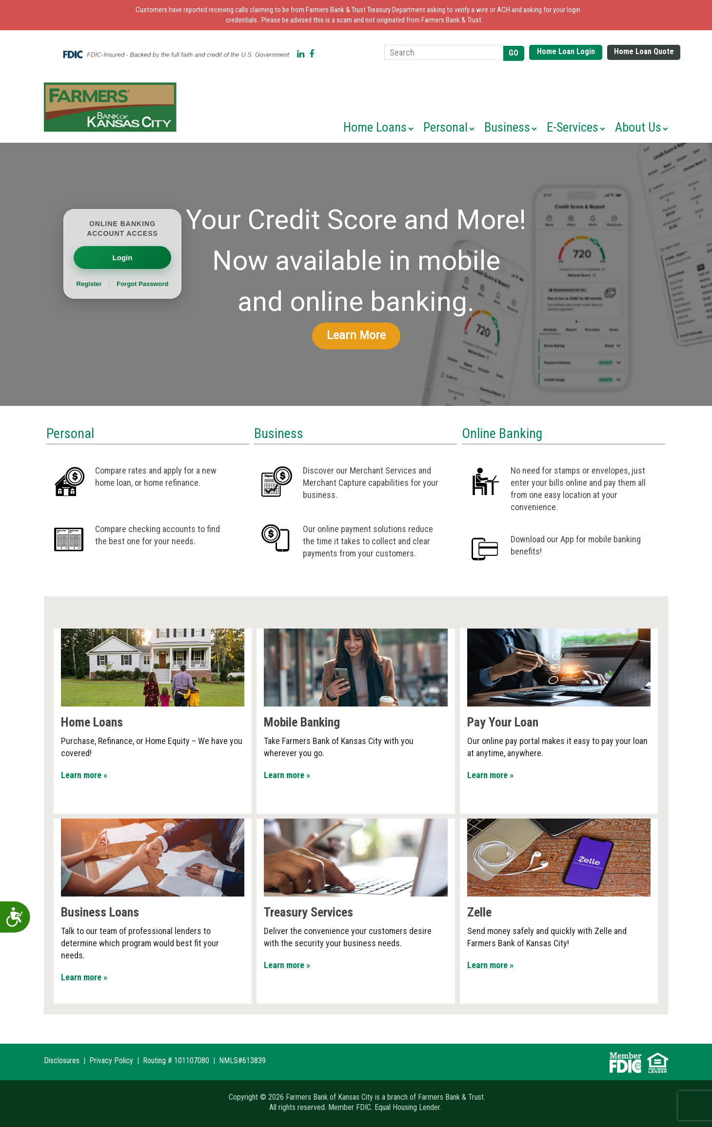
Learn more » (84, 775)
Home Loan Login (566, 51)
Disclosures (61, 1060)
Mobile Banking (302, 722)
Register (90, 283)
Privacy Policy (111, 1060)
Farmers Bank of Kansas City (112, 107)
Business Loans (100, 912)
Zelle (479, 912)
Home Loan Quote (644, 51)
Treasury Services (308, 912)
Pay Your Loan (502, 722)
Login (123, 257)
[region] (356, 274)
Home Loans (92, 722)
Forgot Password (142, 283)
